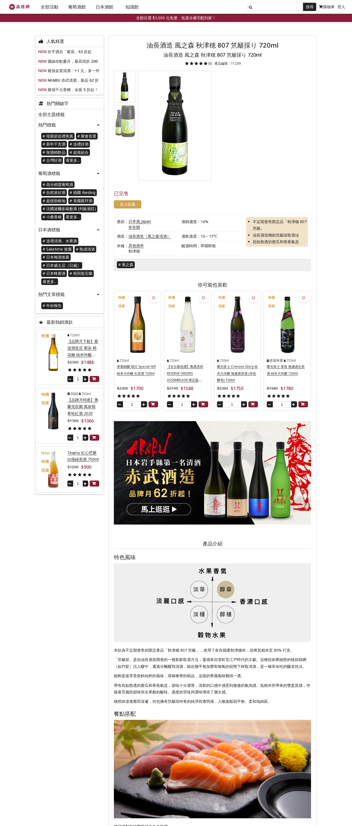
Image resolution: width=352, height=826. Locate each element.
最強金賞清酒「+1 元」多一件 (74, 70)
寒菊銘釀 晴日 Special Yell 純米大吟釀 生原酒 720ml (137, 342)
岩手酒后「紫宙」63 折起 (70, 51)
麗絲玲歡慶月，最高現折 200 (73, 61)
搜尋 (310, 6)
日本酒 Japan (141, 191)
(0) (211, 63)
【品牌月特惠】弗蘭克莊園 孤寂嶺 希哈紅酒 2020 (82, 406)
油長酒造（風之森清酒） (151, 206)
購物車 (327, 6)
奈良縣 (135, 197)
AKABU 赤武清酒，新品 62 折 (73, 80)
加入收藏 (229, 88)
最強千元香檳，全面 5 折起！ (73, 89)
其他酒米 (137, 215)
